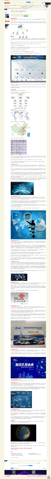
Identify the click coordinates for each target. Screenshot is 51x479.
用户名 (32, 2)
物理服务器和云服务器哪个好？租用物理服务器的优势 (35, 454)
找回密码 (46, 2)
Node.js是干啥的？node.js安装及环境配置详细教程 (17, 455)
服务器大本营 (4, 8)
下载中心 (30, 5)
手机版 (33, 475)
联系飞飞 (8, 476)
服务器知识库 (26, 5)
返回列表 (45, 9)
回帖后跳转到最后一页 (17, 468)
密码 (32, 3)
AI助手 (40, 5)
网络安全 (11, 5)
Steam (18, 5)
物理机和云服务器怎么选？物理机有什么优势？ (16, 453)
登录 (24, 465)
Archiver (31, 475)
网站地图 (36, 475)
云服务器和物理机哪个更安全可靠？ (33, 453)
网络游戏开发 (15, 5)
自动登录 (42, 2)
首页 (5, 5)
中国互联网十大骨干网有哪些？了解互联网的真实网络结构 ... (22, 8)
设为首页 (5, 0)
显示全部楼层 (20, 12)
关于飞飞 (37, 5)
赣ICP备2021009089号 (43, 475)
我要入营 (27, 465)
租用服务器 (33, 5)
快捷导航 (44, 5)
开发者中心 (21, 5)
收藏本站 (8, 0)
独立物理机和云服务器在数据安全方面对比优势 (16, 454)
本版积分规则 (44, 468)
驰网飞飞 (6, 12)
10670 (8, 23)
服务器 (8, 5)
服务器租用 (12, 8)
